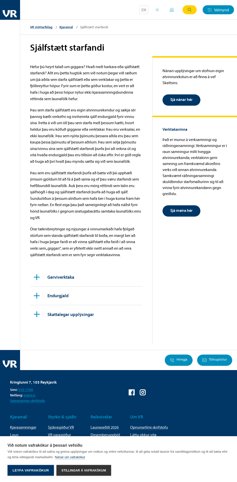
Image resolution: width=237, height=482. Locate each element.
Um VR (136, 417)
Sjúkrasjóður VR (61, 427)
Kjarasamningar (23, 427)
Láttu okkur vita (143, 434)
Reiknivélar (101, 417)
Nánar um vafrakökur (70, 457)
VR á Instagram (143, 392)
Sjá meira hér (181, 210)
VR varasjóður (59, 434)
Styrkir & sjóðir (62, 417)
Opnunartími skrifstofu (27, 400)
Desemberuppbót (105, 434)
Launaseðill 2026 (105, 427)
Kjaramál (66, 27)
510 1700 (25, 389)
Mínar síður (172, 10)
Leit (190, 10)
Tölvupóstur (214, 360)
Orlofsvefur (157, 10)
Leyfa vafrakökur (31, 470)
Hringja (178, 360)
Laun (14, 434)
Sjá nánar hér (181, 99)
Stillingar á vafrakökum (83, 470)
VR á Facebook (132, 392)
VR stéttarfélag (41, 27)
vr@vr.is (29, 395)
